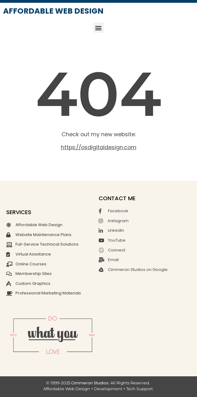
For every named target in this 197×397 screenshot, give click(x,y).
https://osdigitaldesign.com (98, 147)
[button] (98, 28)
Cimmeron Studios (90, 383)
